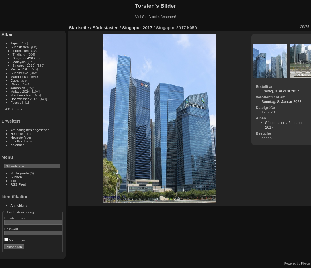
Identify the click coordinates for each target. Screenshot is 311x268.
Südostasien (20, 47)
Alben (7, 34)
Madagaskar (20, 76)
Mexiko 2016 (20, 69)
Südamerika (19, 73)
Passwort (11, 229)
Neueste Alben (21, 137)
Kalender (17, 145)
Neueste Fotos (21, 133)
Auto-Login (14, 240)
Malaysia (19, 62)
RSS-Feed (18, 184)
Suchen (16, 177)
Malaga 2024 (21, 91)
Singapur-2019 (23, 65)
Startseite (79, 27)
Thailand (19, 54)
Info (13, 180)
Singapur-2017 (24, 58)
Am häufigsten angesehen (30, 130)
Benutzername (15, 218)
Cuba (15, 80)
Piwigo (305, 263)
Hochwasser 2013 (24, 99)
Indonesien (21, 50)
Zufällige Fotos (21, 141)
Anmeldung (19, 205)
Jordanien (18, 88)
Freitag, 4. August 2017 (280, 91)
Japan (15, 43)
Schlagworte (20, 173)
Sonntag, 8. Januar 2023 (281, 102)
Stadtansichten (22, 95)
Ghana (16, 84)
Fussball (17, 102)
